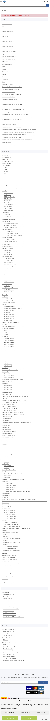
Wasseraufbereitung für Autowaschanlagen (12, 104)
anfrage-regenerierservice (8, 144)
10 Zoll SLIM (7, 187)
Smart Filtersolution (6, 163)
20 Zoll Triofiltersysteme (9, 344)
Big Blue (4, 304)
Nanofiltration (5, 441)
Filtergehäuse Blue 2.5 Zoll (8, 328)
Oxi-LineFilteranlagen (9, 291)
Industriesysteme (6, 427)
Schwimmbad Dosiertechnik (10, 408)
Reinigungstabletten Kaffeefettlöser (10, 571)
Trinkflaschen (5, 212)
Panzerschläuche (6, 508)
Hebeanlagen (5, 502)
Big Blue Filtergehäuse (9, 310)
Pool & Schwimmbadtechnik (9, 612)
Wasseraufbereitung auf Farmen (9, 99)
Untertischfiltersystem (7, 161)
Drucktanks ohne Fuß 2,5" (10, 485)
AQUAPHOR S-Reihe (8, 260)
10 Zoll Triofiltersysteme (9, 340)
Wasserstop (5, 540)
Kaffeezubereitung (6, 394)
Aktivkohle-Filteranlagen (7, 246)
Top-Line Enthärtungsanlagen (11, 233)
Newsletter (4, 49)
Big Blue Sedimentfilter (9, 318)
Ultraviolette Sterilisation (8, 610)
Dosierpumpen (7, 475)
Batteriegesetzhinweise (7, 41)
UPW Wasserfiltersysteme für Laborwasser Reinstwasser (15, 102)
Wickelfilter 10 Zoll (8, 387)
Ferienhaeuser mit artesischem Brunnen (11, 94)
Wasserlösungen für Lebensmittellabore (11, 127)
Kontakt (4, 69)
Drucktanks (5, 481)
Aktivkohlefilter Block (7, 298)
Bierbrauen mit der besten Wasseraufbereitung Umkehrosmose (17, 139)
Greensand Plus (7, 280)
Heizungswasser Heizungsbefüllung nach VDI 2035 (14, 400)
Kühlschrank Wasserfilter (8, 352)
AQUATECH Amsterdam (8, 594)
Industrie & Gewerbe (7, 237)
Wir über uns (5, 71)
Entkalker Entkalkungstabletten (9, 559)
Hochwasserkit (5, 504)
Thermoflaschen (7, 216)
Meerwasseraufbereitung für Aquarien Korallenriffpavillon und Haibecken (19, 129)
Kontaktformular (6, 76)
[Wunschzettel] (45, 1)
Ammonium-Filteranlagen (8, 248)
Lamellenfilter (5, 356)
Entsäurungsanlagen (7, 268)
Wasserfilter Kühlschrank (8, 575)
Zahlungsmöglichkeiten (7, 64)
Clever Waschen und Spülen (8, 557)
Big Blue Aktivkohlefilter (9, 306)
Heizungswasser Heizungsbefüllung (11, 609)
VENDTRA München (7, 598)
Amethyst (6, 167)
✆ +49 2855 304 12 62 (7, 24)
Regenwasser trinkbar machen (9, 124)
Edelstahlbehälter (6, 495)
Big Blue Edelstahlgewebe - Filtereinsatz (13, 308)
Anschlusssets (5, 446)
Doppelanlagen (7, 250)
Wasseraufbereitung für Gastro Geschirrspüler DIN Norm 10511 (17, 422)
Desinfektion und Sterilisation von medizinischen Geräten (15, 114)
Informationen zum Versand (8, 59)
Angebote (5, 582)
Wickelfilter (5, 383)
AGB (3, 34)
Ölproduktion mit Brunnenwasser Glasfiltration (13, 109)
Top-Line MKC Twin (8, 231)
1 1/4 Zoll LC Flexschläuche (10, 516)
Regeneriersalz (5, 530)
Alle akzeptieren (9, 718)
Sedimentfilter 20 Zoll (9, 377)
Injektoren (6, 467)
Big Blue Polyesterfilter (9, 316)
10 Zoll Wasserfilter (8, 192)
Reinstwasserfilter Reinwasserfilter (10, 369)
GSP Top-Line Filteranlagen (10, 264)
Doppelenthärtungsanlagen (10, 227)
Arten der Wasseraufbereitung (9, 646)
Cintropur (4, 452)
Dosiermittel (7, 477)
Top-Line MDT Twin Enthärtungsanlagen (13, 235)
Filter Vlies (6, 462)
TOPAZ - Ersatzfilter (8, 208)
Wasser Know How (6, 637)
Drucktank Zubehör (8, 483)
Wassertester (5, 544)
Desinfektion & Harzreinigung (9, 469)
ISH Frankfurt (6, 596)
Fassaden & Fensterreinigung (9, 614)
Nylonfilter (4, 362)
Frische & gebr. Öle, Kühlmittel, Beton (12, 526)
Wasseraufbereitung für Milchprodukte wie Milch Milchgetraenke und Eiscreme (20, 117)
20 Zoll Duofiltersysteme (9, 342)
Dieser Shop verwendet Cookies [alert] (25, 701)
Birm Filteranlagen (8, 262)
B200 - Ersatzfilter (8, 198)
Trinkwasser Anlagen (7, 573)
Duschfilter (4, 324)
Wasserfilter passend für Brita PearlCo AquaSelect (13, 577)
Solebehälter (5, 536)
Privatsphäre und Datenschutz (9, 51)
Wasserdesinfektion (6, 418)
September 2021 (6, 601)
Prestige (6, 177)
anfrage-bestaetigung (7, 142)
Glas (5, 173)
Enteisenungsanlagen (7, 256)
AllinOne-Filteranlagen (9, 258)
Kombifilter (5, 367)
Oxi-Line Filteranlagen (9, 282)
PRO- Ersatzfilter (8, 206)
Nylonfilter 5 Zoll (8, 365)
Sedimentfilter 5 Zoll (8, 373)
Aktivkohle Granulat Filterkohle (9, 555)
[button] (42, 1)
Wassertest (5, 579)
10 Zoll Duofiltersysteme (9, 338)
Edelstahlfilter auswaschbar (8, 326)
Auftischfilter (5, 296)
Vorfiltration (5, 181)
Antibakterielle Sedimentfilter (9, 302)
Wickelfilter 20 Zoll (8, 389)
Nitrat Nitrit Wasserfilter (8, 360)
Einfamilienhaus (6, 221)
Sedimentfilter (5, 371)
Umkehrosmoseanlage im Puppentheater (11, 137)
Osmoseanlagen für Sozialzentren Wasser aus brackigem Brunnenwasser (19, 112)
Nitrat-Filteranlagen (6, 283)
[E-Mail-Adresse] (19, 682)
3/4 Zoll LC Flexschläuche (9, 512)
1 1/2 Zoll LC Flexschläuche (10, 518)
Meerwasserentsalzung (7, 84)
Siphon (4, 534)
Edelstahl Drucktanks (7, 493)
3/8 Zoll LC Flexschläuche (9, 510)
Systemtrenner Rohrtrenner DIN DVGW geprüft (13, 538)
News (3, 26)
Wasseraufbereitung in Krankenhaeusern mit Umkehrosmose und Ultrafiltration (20, 122)
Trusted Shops (5, 29)
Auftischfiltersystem (7, 159)
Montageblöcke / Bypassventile (9, 506)
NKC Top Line (7, 285)
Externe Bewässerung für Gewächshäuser (12, 119)
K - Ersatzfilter (7, 202)
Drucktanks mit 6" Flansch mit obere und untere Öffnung (17, 491)
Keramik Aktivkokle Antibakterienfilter (11, 322)
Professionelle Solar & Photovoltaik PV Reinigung (13, 414)
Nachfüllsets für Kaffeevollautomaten (11, 567)
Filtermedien (5, 497)
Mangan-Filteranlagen (7, 274)
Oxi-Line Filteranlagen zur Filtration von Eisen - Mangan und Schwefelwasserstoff (22, 266)
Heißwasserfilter (6, 350)
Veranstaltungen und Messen (9, 629)
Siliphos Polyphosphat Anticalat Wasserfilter (12, 379)
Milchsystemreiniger (7, 565)
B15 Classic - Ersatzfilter (9, 196)
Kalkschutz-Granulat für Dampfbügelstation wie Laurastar (15, 563)
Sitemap (4, 66)
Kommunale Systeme (7, 429)
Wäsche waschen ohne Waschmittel (10, 107)
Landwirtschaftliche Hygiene (8, 404)
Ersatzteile (6, 460)
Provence (6, 179)
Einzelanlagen (7, 252)
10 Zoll (5, 332)
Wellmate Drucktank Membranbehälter (11, 550)
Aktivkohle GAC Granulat (8, 300)
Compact (6, 171)
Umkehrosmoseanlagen (7, 157)
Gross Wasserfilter (8, 183)
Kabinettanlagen (8, 254)
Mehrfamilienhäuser (7, 229)
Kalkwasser (5, 603)
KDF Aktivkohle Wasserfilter (8, 354)
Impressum (5, 36)
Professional (5, 569)
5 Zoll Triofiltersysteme (9, 348)
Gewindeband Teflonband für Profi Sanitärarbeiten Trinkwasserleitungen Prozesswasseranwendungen (19, 500)
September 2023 (6, 592)
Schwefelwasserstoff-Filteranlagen (10, 287)
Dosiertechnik (5, 471)
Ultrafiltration (5, 439)
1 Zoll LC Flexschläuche (9, 514)
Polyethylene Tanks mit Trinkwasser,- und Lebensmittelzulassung (17, 528)
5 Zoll (5, 330)
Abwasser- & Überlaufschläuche (9, 448)
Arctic (5, 169)
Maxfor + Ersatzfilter (8, 204)
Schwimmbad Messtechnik (10, 410)
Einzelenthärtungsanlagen (10, 225)
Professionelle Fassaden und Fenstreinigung (12, 412)
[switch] (6, 712)
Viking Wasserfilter (8, 185)
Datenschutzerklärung (7, 31)
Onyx (5, 175)
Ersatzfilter (4, 191)
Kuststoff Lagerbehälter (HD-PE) (11, 524)
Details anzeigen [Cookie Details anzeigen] (43, 719)
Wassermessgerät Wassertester (11, 546)
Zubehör (6, 334)
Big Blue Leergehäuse (9, 314)
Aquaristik (4, 398)
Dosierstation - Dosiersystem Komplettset (13, 473)
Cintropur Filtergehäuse (9, 454)
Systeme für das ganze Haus (8, 435)
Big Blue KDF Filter (8, 312)
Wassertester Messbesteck (10, 548)
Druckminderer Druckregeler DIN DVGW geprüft (13, 479)
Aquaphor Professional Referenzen (10, 54)
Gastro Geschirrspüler (8, 605)
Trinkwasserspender (7, 416)
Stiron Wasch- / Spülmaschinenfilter (12, 189)
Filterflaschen (7, 214)
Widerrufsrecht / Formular (8, 39)
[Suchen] (23, 5)
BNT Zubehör (5, 450)
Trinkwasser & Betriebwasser (10, 522)
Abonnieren (43, 682)
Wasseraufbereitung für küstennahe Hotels (12, 86)
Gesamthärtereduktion (7, 270)
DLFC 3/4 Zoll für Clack (9, 465)
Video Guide (5, 61)
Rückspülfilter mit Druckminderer (10, 532)
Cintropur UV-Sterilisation (10, 456)
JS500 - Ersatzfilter (8, 200)
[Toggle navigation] (1, 1)
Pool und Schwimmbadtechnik (9, 406)
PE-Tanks (4, 520)
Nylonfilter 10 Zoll (8, 364)
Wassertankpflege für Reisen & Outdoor (11, 542)
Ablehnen (28, 718)
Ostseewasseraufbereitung (8, 97)
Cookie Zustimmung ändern (8, 44)
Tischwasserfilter (6, 165)
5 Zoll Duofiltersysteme (9, 346)
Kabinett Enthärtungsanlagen (11, 223)
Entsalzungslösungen (7, 433)
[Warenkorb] (47, 1)
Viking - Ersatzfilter (8, 210)
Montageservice (6, 618)
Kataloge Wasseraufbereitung (9, 56)
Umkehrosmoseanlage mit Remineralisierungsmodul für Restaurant (17, 132)
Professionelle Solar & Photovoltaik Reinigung (13, 616)
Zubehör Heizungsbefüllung (10, 402)
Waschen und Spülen (7, 381)
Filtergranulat (5, 561)
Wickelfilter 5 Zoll (8, 385)
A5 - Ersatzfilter (7, 194)
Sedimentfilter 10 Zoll (9, 375)
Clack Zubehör (5, 463)
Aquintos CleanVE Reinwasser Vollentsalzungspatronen (15, 396)
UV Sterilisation (5, 420)
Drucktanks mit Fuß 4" (9, 489)
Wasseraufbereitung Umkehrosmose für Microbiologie (14, 134)
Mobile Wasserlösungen (7, 437)
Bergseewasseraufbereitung (8, 91)
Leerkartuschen (6, 358)
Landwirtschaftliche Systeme (9, 431)
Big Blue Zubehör (8, 320)
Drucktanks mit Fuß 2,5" (9, 487)
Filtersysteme (5, 336)
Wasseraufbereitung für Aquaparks (10, 89)
